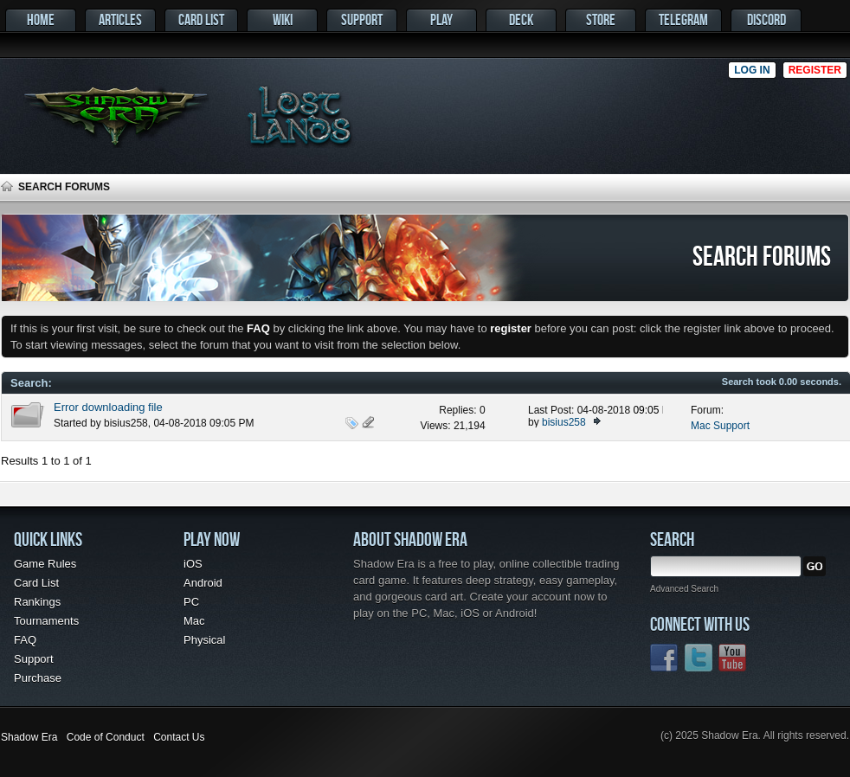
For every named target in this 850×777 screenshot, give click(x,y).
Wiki (283, 19)
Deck (521, 19)
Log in (752, 70)
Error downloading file (108, 407)
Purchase (37, 677)
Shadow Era (29, 737)
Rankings (37, 601)
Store (600, 19)
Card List (201, 19)
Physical (204, 639)
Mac (194, 620)
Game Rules (45, 563)
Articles (120, 19)
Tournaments (46, 620)
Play (441, 19)
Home (41, 19)
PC (191, 601)
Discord (766, 19)
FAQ (25, 639)
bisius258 (126, 423)
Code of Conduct (106, 737)
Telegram (683, 19)
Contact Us (178, 737)
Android (203, 582)
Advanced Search (684, 589)
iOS (193, 563)
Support (362, 19)
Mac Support (720, 426)
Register (815, 70)
